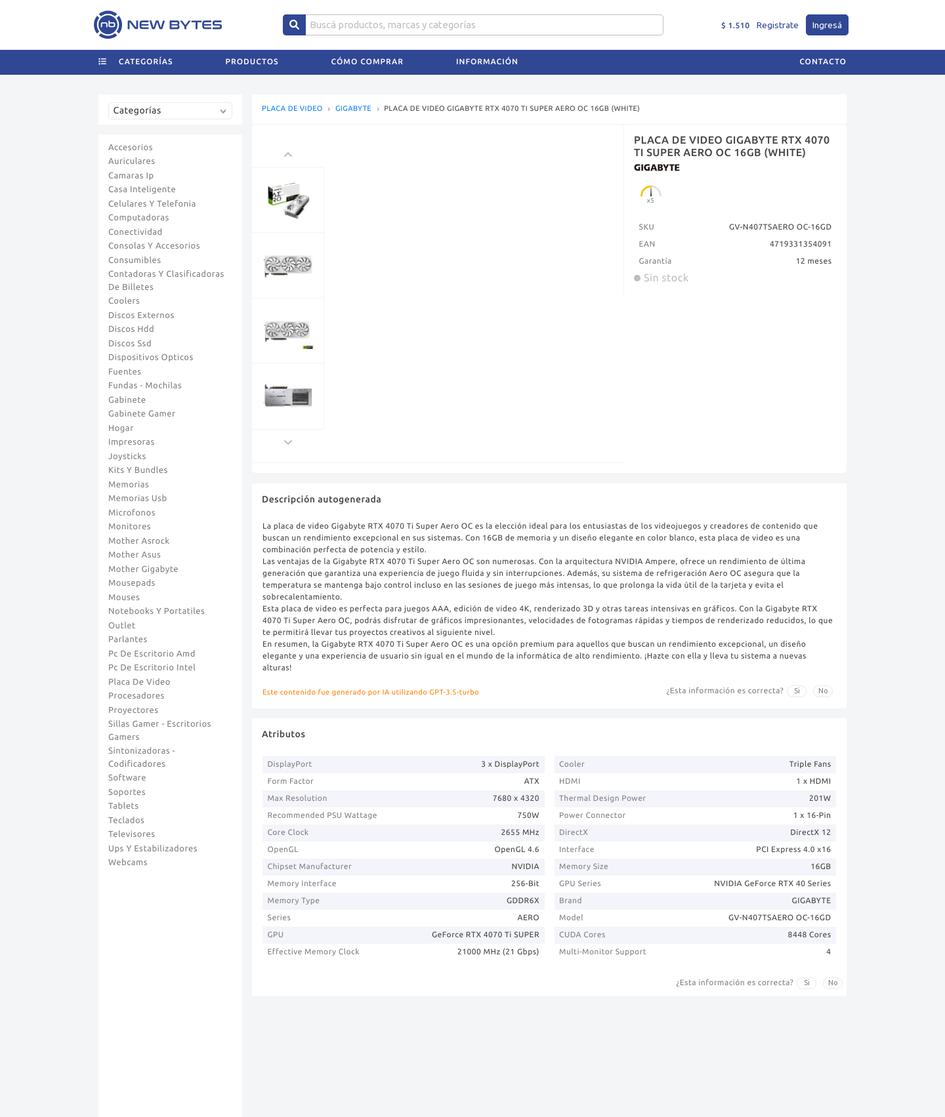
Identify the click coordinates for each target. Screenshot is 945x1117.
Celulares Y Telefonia (152, 204)
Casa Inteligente (142, 189)
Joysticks (127, 456)
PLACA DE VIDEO (292, 109)
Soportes (127, 792)
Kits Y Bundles (138, 470)
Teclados (126, 820)
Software (127, 777)
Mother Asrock (139, 541)
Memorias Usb (137, 498)
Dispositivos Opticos (151, 357)
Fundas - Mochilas (145, 385)
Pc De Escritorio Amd (152, 654)
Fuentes (125, 371)
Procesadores (136, 696)
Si (797, 691)
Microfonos (132, 513)
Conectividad (135, 232)
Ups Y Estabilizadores (153, 848)
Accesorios (130, 147)
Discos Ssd (130, 343)
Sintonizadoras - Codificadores (141, 757)
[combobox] (173, 116)
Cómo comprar (367, 83)
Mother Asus (134, 554)
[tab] (831, 11)
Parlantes (128, 639)
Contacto (823, 83)
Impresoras (131, 442)
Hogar (121, 428)
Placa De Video (139, 682)
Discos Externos (141, 315)
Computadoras (138, 217)
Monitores (129, 526)
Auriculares (132, 161)
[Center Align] (294, 45)
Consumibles (134, 260)
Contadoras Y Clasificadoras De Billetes (166, 281)
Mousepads (132, 583)
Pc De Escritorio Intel (152, 667)
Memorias (128, 484)
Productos (252, 83)
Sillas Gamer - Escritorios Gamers (159, 731)
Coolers (124, 301)
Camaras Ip (131, 175)
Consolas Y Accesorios (154, 246)
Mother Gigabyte (143, 569)
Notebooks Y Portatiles (156, 611)
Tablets (123, 806)
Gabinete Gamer (142, 413)
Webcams (128, 862)
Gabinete (127, 400)
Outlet (122, 625)
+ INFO (629, 10)
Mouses (124, 597)
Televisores (132, 834)
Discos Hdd (131, 329)
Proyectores (133, 710)
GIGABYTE (353, 109)
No (823, 691)
